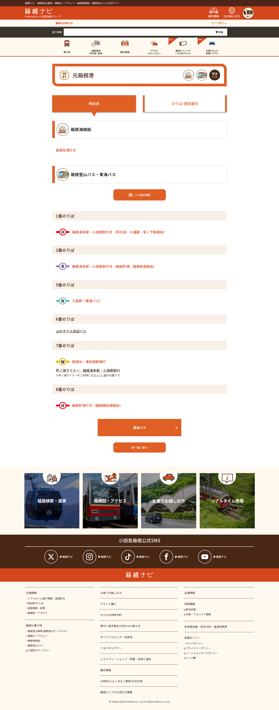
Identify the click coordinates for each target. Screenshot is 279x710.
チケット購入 (108, 604)
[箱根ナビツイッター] (62, 557)
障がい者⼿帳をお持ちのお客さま (120, 626)
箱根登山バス (35, 645)
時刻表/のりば (35, 603)
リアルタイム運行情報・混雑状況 (46, 598)
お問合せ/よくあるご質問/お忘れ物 (121, 681)
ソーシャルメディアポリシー (201, 653)
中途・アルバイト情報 (197, 614)
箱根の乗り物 (34, 625)
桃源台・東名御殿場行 (81, 361)
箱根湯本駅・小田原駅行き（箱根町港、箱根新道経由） (106, 266)
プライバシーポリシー (197, 648)
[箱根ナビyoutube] (216, 557)
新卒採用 (190, 609)
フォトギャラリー (111, 648)
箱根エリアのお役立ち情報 (116, 692)
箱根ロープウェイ (37, 636)
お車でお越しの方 (111, 593)
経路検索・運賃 (36, 608)
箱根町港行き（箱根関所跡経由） (89, 405)
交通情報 (31, 593)
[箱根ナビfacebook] (178, 557)
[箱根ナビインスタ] (101, 557)
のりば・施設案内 (185, 103)
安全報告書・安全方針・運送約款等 (205, 626)
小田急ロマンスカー (38, 650)
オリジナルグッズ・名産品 (116, 637)
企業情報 (189, 593)
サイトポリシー (194, 643)
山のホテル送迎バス (71, 331)
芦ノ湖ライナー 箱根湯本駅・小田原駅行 (88, 370)
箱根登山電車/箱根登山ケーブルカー (48, 631)
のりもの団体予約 (111, 615)
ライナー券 (100, 375)
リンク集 (190, 658)
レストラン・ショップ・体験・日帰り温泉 (125, 659)
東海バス (155, 427)
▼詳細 (219, 32)
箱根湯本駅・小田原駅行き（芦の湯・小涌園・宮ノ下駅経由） (111, 232)
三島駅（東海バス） (79, 301)
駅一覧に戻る (131, 447)
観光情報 (105, 670)
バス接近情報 (139, 194)
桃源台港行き (66, 150)
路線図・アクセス (37, 613)
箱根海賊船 (34, 640)
